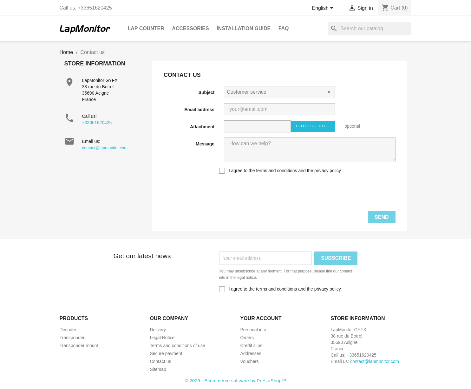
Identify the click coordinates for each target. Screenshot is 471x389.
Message (205, 143)
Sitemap (158, 369)
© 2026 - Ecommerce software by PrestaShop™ (235, 380)
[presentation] (347, 193)
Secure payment (166, 353)
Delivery (158, 329)
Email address (199, 109)
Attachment (202, 126)
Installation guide (244, 28)
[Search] (369, 28)
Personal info (253, 329)
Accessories (190, 28)
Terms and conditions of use (177, 345)
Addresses (250, 353)
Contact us (160, 361)
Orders (247, 337)
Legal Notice (162, 337)
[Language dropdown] (324, 8)
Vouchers (249, 361)
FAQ (283, 28)
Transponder (72, 337)
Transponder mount (79, 345)
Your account (261, 318)
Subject (207, 92)
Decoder (68, 329)
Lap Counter (146, 28)
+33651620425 (97, 122)
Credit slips (251, 345)
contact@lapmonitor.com (105, 147)
